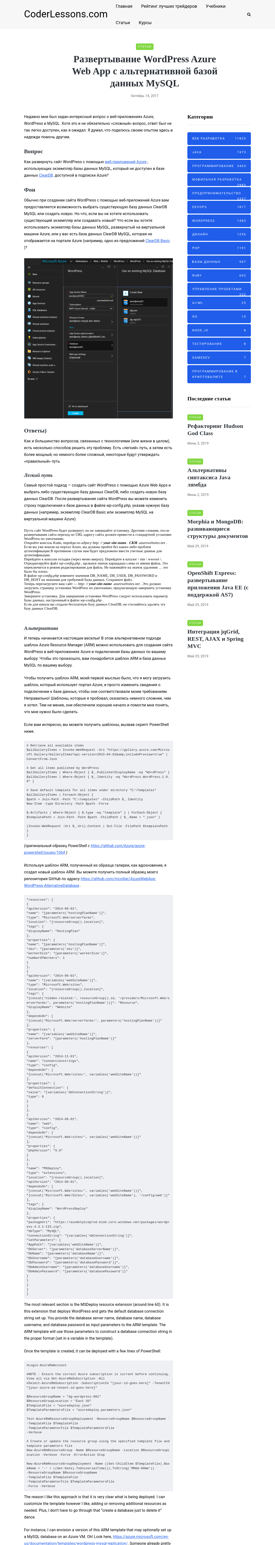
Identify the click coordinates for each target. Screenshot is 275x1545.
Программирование (219, 166)
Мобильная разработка (219, 182)
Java (219, 152)
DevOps (219, 207)
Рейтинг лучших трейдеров (169, 6)
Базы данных (219, 262)
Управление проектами (219, 291)
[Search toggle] (247, 14)
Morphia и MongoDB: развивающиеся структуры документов (217, 528)
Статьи (123, 22)
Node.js (219, 330)
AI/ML (219, 303)
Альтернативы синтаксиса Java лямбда (209, 477)
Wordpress (219, 221)
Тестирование (219, 344)
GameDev (219, 358)
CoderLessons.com (66, 14)
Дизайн (219, 234)
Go (219, 317)
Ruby (219, 275)
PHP (219, 248)
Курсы (145, 22)
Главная (124, 6)
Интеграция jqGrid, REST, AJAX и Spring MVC (215, 638)
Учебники (216, 6)
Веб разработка (219, 138)
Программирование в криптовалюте (219, 374)
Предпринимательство (219, 195)
